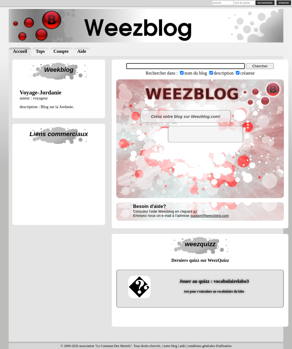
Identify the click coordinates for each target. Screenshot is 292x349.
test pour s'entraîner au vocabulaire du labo (214, 291)
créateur (247, 73)
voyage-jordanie (40, 92)
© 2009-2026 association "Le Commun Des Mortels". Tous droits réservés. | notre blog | (120, 346)
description (224, 73)
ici (195, 211)
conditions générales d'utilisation (209, 346)
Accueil (20, 51)
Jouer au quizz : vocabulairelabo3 (214, 281)
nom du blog (195, 73)
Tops (40, 51)
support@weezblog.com (210, 215)
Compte (60, 51)
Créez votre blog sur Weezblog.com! (185, 116)
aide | (183, 346)
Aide (81, 51)
